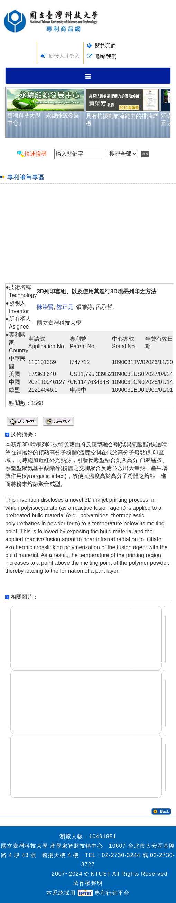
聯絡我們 (106, 56)
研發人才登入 (64, 56)
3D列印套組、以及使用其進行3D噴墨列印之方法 (96, 291)
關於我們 (105, 45)
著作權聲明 (88, 883)
